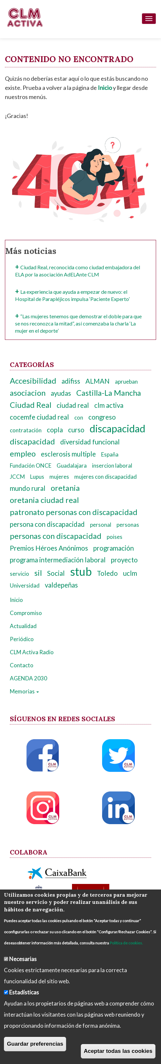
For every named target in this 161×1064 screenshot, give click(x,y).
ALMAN (97, 381)
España (109, 454)
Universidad (25, 585)
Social (56, 573)
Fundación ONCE (30, 465)
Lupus (37, 476)
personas (127, 524)
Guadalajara (72, 465)
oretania (65, 487)
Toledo (107, 573)
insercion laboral (112, 465)
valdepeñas (61, 585)
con (78, 417)
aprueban (126, 381)
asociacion (27, 392)
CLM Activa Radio (32, 652)
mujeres (59, 476)
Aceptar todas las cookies (118, 1051)
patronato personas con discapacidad (73, 512)
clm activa (108, 405)
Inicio (16, 599)
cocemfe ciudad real (39, 417)
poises (114, 536)
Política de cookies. (126, 942)
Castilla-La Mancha (108, 392)
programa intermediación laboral (58, 560)
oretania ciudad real (44, 500)
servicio (19, 573)
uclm (130, 573)
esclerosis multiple (68, 454)
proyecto (124, 560)
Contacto (21, 665)
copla (55, 430)
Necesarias (23, 959)
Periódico (22, 639)
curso (76, 430)
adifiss (71, 381)
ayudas (61, 393)
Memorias (24, 691)
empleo (23, 453)
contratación (26, 430)
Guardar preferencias (35, 1044)
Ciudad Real (30, 404)
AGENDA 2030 (28, 678)
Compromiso (26, 612)
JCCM (17, 476)
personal (100, 524)
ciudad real (73, 405)
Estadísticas (24, 992)
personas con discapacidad (55, 535)
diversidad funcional (90, 442)
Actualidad (23, 626)
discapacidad (117, 429)
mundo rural (27, 488)
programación (113, 548)
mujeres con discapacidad (105, 476)
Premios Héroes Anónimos (49, 548)
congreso (102, 417)
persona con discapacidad (47, 524)
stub (81, 571)
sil (38, 572)
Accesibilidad (33, 380)
